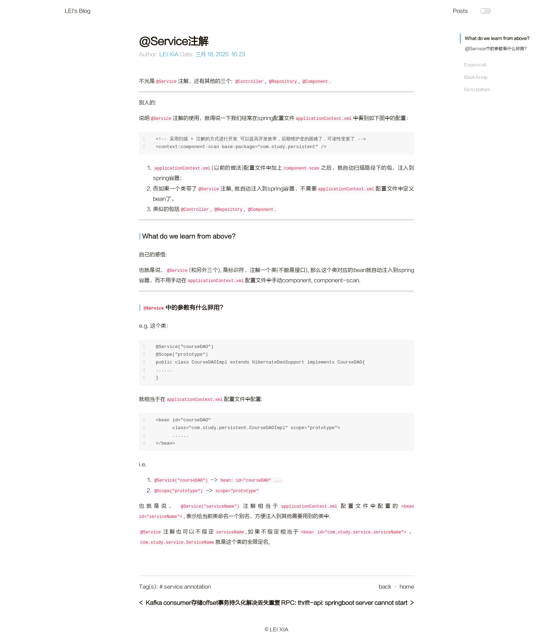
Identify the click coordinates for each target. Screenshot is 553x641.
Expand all (475, 64)
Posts (460, 11)
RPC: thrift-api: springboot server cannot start (344, 603)
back (385, 587)
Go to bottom (477, 89)
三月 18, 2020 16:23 (220, 54)
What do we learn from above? (497, 38)
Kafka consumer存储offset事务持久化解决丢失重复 (213, 603)
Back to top (475, 77)
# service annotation (185, 587)
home (407, 587)
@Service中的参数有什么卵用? (496, 48)
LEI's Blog (77, 11)
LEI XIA (168, 54)
